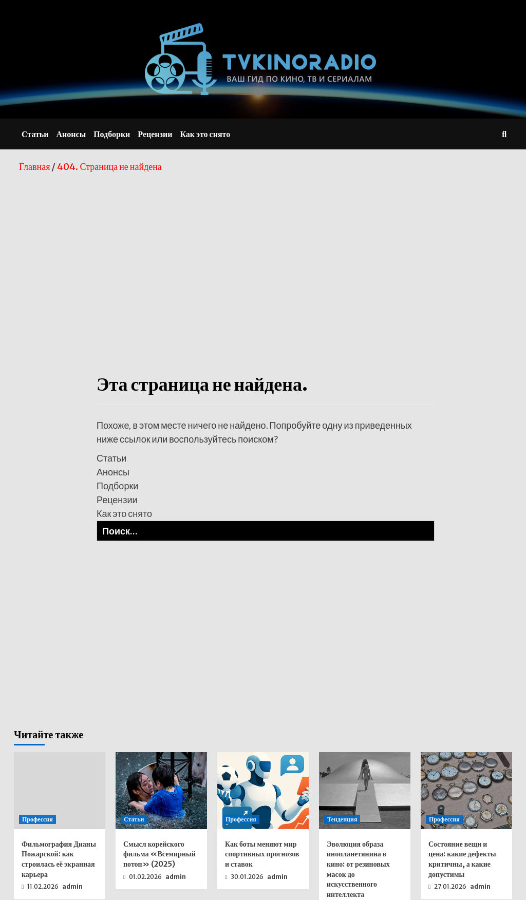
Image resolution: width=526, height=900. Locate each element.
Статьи (35, 134)
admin (72, 886)
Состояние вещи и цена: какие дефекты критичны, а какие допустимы (462, 859)
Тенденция (342, 819)
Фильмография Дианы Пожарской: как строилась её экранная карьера (59, 859)
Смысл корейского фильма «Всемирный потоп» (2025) (159, 854)
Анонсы (71, 134)
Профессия (37, 819)
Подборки (111, 134)
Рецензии (155, 134)
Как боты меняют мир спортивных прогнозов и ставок (262, 854)
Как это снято (205, 134)
